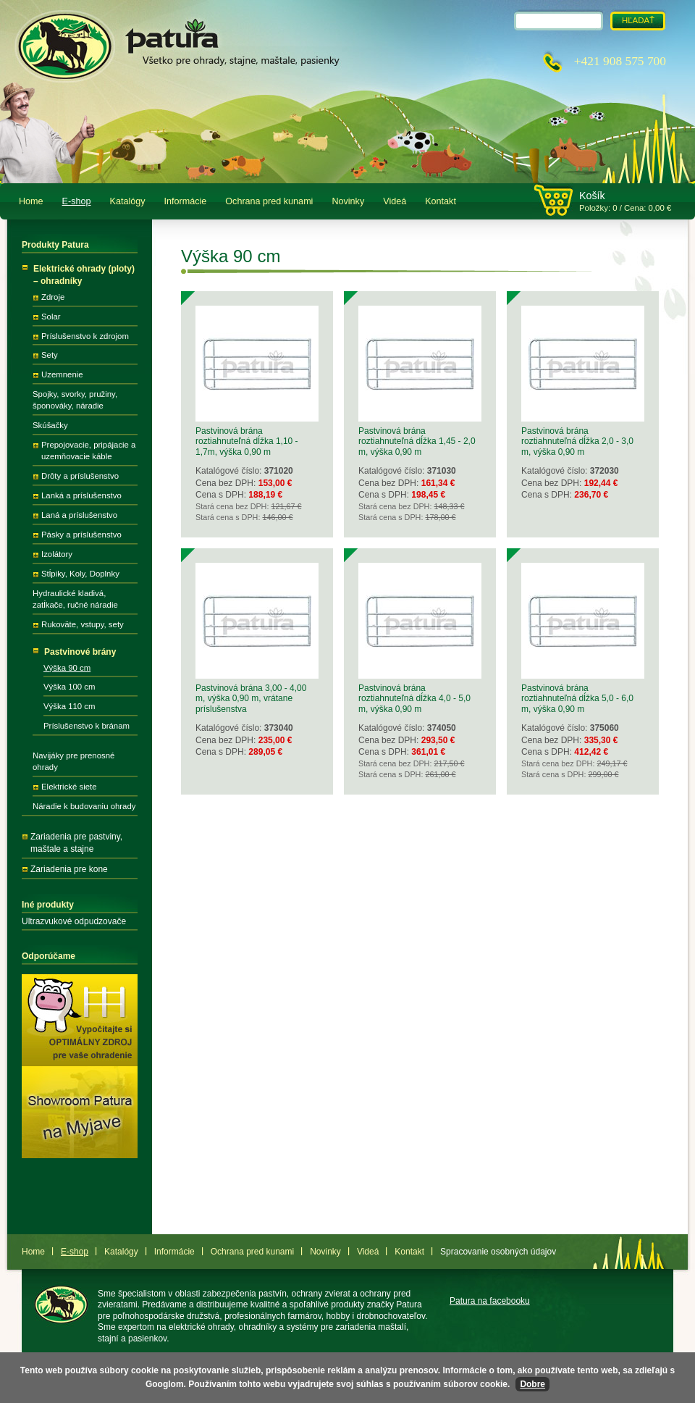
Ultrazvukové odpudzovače (74, 921)
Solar (51, 316)
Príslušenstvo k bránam (86, 725)
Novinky (348, 201)
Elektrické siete (69, 786)
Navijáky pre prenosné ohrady (73, 761)
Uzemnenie (62, 374)
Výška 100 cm (69, 686)
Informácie (185, 201)
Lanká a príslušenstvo (81, 495)
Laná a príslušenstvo (79, 515)
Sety (49, 355)
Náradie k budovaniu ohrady (84, 806)
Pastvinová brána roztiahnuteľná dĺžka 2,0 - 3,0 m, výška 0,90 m (577, 441)
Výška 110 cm (69, 706)
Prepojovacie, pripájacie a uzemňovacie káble (88, 450)
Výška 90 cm (66, 667)
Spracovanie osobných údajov (498, 1252)
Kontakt (440, 201)
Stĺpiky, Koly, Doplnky (80, 573)
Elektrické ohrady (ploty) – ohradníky (84, 275)
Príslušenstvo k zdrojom (85, 336)
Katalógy (128, 201)
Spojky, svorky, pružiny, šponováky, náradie (75, 400)
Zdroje (52, 297)
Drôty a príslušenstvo (80, 476)
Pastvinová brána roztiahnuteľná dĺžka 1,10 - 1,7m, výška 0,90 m (246, 441)
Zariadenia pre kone (69, 869)
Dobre (532, 1384)
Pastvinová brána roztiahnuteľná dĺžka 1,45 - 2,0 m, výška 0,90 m (417, 441)
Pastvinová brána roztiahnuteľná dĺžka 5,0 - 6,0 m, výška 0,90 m (577, 698)
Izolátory (56, 554)
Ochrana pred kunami (269, 201)
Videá (394, 201)
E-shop (76, 201)
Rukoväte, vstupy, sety (82, 624)
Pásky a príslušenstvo (81, 534)
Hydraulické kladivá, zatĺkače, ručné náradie (75, 599)
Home (31, 201)
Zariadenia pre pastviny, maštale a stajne (76, 843)
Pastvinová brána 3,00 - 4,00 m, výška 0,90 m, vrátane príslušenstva (250, 698)
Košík (592, 195)
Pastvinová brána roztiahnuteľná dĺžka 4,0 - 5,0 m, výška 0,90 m (414, 698)
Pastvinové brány (80, 652)
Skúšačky (50, 425)
